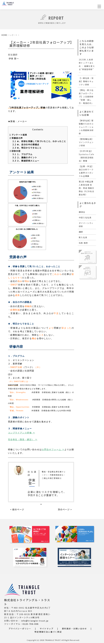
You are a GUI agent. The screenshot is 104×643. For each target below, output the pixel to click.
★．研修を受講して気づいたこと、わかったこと (39, 141)
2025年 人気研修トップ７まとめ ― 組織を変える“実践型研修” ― (87, 66)
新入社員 (83, 237)
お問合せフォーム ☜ (53, 449)
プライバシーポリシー (20, 628)
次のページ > (65, 509)
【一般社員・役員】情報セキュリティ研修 (86, 81)
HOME (4, 35)
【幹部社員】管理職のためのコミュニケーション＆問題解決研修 (86, 127)
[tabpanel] (41, 482)
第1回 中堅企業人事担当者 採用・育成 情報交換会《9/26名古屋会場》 (86, 188)
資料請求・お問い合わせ (74, 628)
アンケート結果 (18, 134)
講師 (81, 231)
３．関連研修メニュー (25, 160)
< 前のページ (17, 509)
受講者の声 (16, 137)
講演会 (82, 212)
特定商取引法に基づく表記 (48, 631)
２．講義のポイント (24, 157)
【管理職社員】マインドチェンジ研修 (86, 142)
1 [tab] (41, 504)
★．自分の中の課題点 (25, 144)
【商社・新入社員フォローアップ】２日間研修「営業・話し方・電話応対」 (86, 96)
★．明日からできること (26, 147)
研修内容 (15, 150)
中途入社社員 (85, 217)
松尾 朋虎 (83, 243)
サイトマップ (46, 628)
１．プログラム (22, 154)
